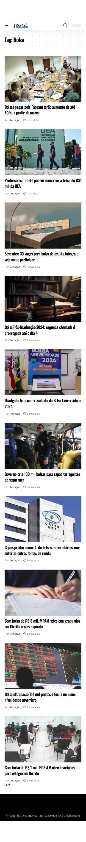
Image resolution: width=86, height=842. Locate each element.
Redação (14, 120)
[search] (65, 25)
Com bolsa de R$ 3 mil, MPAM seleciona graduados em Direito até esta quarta (42, 623)
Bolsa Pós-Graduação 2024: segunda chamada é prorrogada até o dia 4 (40, 330)
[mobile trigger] (8, 25)
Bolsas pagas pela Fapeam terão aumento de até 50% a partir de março (40, 110)
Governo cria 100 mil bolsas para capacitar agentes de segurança (42, 477)
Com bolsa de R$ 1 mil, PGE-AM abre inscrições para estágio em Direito (39, 770)
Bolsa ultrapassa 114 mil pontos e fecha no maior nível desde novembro (40, 697)
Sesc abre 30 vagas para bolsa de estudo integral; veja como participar (41, 256)
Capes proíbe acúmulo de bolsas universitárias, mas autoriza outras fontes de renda (42, 550)
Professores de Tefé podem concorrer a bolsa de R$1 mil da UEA (43, 183)
